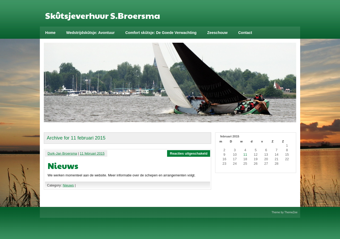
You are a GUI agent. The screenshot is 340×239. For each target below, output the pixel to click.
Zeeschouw (217, 33)
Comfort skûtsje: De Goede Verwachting (161, 33)
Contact (245, 33)
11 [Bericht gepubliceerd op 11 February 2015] (245, 155)
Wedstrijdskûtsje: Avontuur (90, 33)
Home (50, 33)
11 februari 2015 (92, 153)
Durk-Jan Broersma (62, 153)
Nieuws (63, 165)
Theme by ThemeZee (284, 212)
